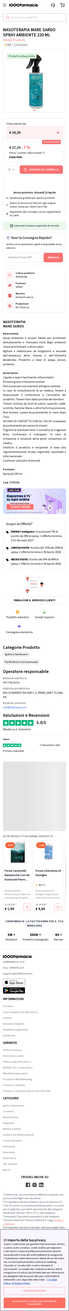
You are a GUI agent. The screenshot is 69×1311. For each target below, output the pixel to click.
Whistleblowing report (15, 1073)
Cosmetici (8, 1111)
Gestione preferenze (34, 1290)
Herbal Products (14, 40)
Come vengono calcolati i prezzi (20, 1012)
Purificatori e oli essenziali (21, 662)
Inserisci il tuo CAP (20, 257)
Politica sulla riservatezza (17, 1062)
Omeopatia (9, 1146)
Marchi (6, 1170)
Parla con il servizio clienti (34, 600)
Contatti (7, 1018)
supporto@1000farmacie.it (17, 974)
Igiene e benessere (16, 654)
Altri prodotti (10, 1164)
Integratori (9, 1123)
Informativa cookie (13, 1056)
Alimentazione (11, 1117)
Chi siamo (8, 1006)
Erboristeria (9, 1158)
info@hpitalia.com (14, 707)
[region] (34, 1270)
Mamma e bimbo (12, 1129)
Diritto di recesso (12, 1050)
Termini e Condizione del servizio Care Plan (26, 1091)
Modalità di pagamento (15, 1030)
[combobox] (34, 17)
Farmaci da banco (12, 1141)
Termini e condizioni (14, 1085)
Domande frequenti (13, 1024)
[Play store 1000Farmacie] (17, 990)
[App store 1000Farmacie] (17, 982)
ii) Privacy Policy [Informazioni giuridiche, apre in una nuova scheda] (21, 1283)
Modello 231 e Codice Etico (18, 1068)
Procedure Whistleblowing (17, 1079)
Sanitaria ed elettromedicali (18, 1135)
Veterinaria (9, 1152)
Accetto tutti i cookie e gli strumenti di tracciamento (34, 1303)
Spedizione (9, 1035)
